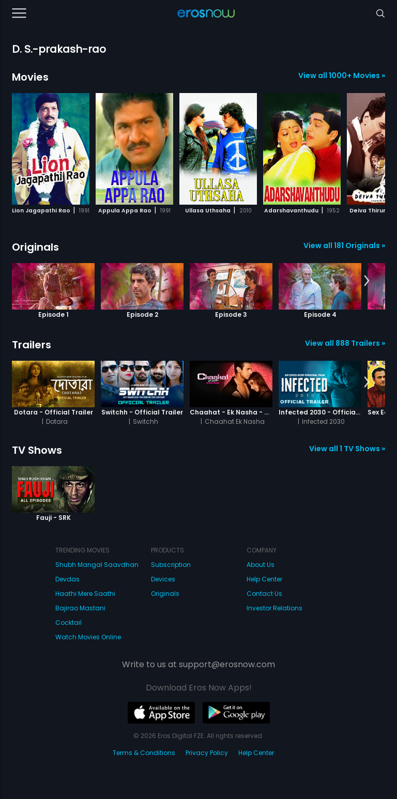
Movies (30, 77)
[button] (367, 147)
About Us (260, 564)
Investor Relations (274, 608)
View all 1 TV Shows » (347, 448)
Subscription (171, 564)
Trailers (31, 344)
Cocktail (68, 622)
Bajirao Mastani (80, 608)
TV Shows (37, 450)
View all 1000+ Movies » (341, 75)
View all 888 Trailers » (345, 343)
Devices (163, 579)
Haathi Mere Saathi (85, 593)
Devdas (67, 579)
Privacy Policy (207, 752)
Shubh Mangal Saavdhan (97, 564)
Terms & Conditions (144, 752)
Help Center (264, 579)
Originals (35, 247)
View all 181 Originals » (344, 245)
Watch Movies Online (88, 637)
